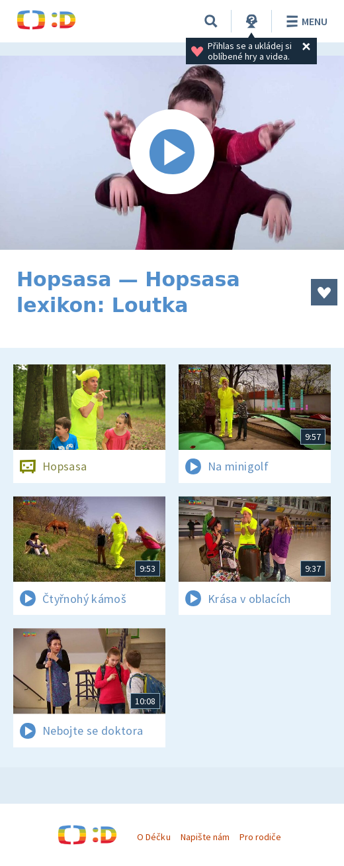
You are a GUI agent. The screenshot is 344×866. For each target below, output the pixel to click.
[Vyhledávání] (211, 21)
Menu (304, 21)
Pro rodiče (260, 837)
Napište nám (205, 837)
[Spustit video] (172, 153)
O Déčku (153, 837)
